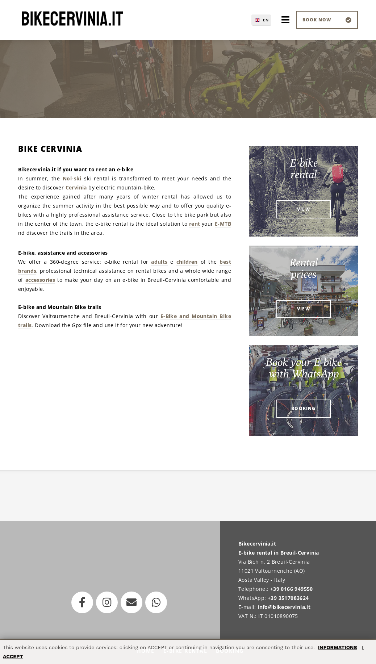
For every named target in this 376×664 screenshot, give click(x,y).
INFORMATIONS (337, 647)
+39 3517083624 (288, 597)
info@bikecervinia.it (284, 607)
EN (266, 19)
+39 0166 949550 (291, 588)
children (187, 261)
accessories (40, 279)
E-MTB (223, 223)
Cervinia (76, 187)
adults (159, 261)
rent (194, 223)
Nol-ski (72, 178)
